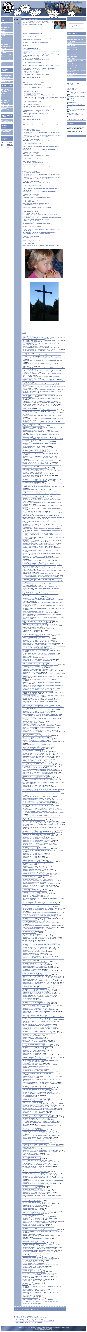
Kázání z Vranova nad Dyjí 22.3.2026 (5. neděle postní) (29, 1322)
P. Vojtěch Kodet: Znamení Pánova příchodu (34, 563)
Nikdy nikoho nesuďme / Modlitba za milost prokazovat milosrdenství (41, 398)
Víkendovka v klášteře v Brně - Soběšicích (34, 430)
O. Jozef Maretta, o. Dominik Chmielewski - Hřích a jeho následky (40, 594)
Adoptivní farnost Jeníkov (73, 65)
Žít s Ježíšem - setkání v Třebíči (31, 957)
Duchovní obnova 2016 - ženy (30, 847)
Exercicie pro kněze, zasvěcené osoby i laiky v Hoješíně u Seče (40, 908)
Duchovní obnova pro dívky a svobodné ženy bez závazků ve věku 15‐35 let (43, 413)
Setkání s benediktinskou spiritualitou (32, 1225)
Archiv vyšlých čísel (6, 133)
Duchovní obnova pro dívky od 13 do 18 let (34, 497)
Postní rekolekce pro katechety (31, 1208)
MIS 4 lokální (4, 102)
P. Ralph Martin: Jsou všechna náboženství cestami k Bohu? (39, 389)
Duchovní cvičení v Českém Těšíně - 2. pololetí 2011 (37, 1189)
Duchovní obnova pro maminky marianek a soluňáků (37, 730)
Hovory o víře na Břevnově (29, 760)
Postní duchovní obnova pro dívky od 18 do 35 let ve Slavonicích (40, 679)
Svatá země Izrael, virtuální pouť (75, 52)
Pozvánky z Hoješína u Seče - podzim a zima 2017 (36, 757)
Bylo (2, 37)
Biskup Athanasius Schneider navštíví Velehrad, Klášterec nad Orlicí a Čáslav (43, 824)
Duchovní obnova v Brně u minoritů (32, 1034)
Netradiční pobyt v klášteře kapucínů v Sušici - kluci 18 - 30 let (39, 976)
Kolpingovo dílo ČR (72, 68)
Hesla (2, 42)
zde (11, 142)
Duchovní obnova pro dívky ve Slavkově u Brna (35, 831)
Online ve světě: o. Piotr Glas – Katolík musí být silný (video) (39, 379)
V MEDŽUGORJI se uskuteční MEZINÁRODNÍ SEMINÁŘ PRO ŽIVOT (41, 779)
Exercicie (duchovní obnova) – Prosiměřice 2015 (35, 917)
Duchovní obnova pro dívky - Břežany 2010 (34, 1243)
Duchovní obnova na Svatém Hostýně (32, 837)
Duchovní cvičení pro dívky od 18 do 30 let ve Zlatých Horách (39, 1117)
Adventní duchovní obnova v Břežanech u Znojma (36, 873)
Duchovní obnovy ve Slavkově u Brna (32, 1101)
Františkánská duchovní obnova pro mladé (34, 669)
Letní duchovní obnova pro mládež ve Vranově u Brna (37, 902)
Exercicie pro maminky (28, 1056)
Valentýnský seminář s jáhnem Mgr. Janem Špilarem (36, 802)
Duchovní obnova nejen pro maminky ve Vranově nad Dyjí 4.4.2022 (41, 557)
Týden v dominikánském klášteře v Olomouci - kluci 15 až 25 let (40, 978)
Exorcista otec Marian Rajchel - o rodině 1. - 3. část (36, 475)
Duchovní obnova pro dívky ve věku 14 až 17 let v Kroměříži (39, 918)
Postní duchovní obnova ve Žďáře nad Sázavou (35, 786)
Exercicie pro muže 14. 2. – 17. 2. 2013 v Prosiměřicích (37, 1072)
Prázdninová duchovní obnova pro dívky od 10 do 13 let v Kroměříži (41, 827)
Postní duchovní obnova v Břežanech (32, 668)
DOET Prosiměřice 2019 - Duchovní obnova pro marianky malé (39, 692)
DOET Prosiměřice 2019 (29, 694)
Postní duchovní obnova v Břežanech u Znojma (35, 992)
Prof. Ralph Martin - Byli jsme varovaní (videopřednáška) (38, 528)
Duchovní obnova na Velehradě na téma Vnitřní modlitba (38, 725)
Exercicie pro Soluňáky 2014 (30, 1012)
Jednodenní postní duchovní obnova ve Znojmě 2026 (37, 347)
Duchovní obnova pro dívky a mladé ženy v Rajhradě (37, 659)
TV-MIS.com (57, 2)
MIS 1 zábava (4, 95)
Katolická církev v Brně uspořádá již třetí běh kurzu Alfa (37, 1135)
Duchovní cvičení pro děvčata (30, 1290)
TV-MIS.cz (67, 2)
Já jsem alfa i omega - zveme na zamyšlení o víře (36, 1273)
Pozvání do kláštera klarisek (30, 482)
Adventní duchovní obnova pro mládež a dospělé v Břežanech (39, 1230)
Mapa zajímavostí (5, 46)
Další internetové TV (72, 49)
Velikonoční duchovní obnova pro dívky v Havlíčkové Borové (39, 925)
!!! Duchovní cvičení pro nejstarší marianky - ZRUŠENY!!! (38, 915)
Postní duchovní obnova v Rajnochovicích (34, 1205)
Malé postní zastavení (28, 999)
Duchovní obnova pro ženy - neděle (32, 853)
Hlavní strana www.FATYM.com (5, 24)
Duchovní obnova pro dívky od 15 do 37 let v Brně (36, 641)
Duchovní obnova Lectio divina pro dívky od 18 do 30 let (37, 421)
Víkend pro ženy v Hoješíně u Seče (32, 896)
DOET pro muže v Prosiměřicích (31, 630)
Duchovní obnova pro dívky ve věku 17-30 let (34, 473)
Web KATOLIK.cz (71, 41)
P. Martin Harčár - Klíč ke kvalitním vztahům (34, 628)
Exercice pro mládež (28, 476)
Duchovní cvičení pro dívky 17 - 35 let (32, 583)
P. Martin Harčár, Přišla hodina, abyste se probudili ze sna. (38, 625)
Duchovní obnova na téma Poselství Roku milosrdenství (37, 880)
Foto (2, 39)
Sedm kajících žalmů (28, 1296)
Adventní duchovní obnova (29, 940)
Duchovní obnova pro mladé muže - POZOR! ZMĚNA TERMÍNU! (40, 1292)
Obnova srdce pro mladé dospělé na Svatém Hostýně (37, 544)
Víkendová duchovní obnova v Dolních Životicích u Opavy (38, 1211)
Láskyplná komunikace (28, 1167)
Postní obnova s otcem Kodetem (31, 672)
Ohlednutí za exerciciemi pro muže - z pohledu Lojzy (36, 621)
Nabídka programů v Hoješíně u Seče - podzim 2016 (37, 821)
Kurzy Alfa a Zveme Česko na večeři (32, 1185)
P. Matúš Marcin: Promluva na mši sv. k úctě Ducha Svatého (39, 575)
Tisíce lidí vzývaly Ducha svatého (31, 969)
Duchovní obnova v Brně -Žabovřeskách (33, 1050)
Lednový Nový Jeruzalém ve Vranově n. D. (34, 1160)
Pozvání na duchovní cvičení (30, 1049)
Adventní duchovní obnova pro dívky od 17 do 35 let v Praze (39, 753)
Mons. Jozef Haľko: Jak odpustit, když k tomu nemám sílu (38, 765)
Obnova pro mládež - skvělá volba (31, 750)
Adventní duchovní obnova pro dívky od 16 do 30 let (36, 573)
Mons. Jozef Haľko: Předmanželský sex (33, 762)
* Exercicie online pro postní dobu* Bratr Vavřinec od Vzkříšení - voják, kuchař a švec (36, 735)
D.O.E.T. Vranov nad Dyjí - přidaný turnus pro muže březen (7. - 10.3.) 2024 (43, 453)
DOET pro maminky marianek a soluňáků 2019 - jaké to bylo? (39, 670)
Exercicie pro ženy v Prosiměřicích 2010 (33, 1266)
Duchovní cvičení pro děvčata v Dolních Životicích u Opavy (38, 1247)
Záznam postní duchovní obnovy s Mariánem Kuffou (36, 343)
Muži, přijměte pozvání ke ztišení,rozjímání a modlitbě (31, 1156)
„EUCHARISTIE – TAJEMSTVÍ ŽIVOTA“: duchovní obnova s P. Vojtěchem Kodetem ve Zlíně (36, 1043)
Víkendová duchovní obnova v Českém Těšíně (35, 870)
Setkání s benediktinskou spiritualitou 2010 (34, 1257)
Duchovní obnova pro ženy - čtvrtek (32, 859)
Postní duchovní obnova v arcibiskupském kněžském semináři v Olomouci (42, 605)
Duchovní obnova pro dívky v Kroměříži (33, 689)
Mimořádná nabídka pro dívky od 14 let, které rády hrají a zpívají (40, 823)
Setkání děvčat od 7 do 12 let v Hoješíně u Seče (35, 776)
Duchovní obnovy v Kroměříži (30, 1086)
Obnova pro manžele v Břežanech (31, 1202)
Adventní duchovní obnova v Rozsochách (33, 876)
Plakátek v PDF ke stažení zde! (32, 24)
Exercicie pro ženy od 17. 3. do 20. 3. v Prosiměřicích (37, 1204)
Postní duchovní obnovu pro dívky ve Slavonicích (36, 660)
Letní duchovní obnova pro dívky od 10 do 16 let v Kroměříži (39, 1121)
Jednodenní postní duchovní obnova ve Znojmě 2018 (37, 738)
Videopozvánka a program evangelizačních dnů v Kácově (38, 1250)
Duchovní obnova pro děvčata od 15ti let (33, 964)
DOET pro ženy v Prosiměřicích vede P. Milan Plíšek (36, 624)
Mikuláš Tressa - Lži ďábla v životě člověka (34, 666)
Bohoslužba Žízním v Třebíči (30, 1037)
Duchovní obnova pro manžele (30, 1053)
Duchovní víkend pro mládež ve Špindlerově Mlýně (36, 1114)
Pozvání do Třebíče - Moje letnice (31, 1201)
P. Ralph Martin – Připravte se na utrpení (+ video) (36, 401)
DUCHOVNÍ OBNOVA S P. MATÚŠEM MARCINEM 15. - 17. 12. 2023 (41, 457)
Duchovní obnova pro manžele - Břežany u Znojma (36, 836)
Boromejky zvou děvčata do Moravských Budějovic (36, 1089)
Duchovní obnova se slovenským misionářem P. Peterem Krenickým (41, 944)
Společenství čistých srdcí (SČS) (75, 39)
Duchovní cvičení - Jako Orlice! (31, 1267)
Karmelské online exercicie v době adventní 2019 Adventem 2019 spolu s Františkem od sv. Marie (36, 638)
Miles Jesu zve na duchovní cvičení (32, 1260)
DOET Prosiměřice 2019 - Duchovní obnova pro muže (37, 688)
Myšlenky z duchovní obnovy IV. (31, 921)
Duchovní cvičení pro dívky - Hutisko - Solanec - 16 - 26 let (38, 980)
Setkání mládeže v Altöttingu (30, 1246)
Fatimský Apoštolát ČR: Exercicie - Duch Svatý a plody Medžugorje (41, 534)
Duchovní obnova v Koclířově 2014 (32, 1001)
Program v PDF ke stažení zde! (32, 33)
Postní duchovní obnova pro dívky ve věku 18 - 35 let (37, 612)
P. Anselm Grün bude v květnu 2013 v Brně (34, 1059)
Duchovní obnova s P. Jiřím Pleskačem (33, 1186)
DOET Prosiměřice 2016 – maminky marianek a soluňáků (38, 834)
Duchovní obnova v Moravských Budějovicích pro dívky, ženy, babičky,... (42, 1125)
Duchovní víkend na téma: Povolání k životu (34, 988)
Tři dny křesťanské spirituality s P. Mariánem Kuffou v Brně (38, 833)
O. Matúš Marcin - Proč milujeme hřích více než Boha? (37, 710)
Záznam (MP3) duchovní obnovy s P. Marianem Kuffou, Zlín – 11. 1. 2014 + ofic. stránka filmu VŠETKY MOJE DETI (43, 1017)
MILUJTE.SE (77, 2)
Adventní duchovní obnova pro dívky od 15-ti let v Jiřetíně (38, 1173)
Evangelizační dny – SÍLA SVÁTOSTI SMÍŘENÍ (35, 649)
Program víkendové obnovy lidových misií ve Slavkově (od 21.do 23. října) (42, 1177)
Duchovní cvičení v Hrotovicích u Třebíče (33, 879)
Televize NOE (70, 43)
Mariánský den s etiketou (29, 1215)
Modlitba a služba (27, 941)
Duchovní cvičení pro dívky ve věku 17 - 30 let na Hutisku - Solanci (40, 431)
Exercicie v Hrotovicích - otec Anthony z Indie (34, 1102)
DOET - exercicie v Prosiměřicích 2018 (33, 744)
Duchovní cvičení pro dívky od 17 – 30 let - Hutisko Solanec (38, 714)
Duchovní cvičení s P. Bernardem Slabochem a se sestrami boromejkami (42, 1198)
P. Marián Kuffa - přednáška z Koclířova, (33, 533)
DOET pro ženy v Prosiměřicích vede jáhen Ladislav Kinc (38, 620)
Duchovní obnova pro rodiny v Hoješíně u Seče (35, 894)
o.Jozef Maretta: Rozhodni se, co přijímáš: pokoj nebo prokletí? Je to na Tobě (43, 741)
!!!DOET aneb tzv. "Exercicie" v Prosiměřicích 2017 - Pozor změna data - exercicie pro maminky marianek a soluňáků (42, 810)
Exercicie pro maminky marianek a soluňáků (34, 1289)
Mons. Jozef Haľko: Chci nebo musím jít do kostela (36, 763)
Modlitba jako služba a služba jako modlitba (34, 1119)
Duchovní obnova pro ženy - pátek (31, 857)
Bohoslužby (4, 29)
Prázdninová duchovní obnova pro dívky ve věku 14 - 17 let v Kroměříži (42, 650)
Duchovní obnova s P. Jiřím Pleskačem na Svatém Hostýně (38, 1150)
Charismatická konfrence (29, 1241)
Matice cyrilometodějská (73, 54)
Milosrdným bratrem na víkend (30, 867)
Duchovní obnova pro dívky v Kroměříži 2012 (34, 1106)
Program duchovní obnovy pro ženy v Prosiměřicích (36, 1137)
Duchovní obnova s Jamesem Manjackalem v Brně (36, 989)
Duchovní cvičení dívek (29, 1256)
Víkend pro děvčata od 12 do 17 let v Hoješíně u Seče (37, 778)
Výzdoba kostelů (5, 56)
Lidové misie (4, 44)
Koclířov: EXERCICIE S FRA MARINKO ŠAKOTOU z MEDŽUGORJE (41, 805)
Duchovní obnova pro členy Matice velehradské (35, 759)
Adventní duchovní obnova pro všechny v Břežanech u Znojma (39, 938)
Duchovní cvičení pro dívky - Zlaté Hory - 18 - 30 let (36, 979)
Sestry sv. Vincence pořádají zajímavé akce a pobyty (37, 1009)
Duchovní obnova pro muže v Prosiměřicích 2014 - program (38, 1011)
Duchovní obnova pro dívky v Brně (32, 704)
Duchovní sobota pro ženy (29, 872)
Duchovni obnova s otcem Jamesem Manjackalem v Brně (38, 970)
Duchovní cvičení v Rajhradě (30, 1298)
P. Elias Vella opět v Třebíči (30, 1263)
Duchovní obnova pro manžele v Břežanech (34, 838)
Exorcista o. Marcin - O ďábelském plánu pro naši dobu (37, 644)
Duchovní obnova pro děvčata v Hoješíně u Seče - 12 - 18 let (39, 982)
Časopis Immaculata (72, 56)
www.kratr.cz (38, 39)
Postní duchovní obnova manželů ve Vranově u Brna (37, 1088)
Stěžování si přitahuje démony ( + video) (33, 350)
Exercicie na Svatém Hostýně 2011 (32, 1214)
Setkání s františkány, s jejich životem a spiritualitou (36, 943)
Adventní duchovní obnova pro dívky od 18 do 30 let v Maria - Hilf (40, 1028)
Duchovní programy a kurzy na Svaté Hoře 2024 (35, 450)
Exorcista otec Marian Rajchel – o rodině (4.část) (35, 469)
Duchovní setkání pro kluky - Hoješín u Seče (34, 962)
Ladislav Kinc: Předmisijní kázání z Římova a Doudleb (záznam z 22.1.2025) (34, 1321)
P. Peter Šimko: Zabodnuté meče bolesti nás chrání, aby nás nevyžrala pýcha (43, 486)
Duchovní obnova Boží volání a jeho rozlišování (35, 1238)
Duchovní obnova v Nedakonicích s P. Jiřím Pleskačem (37, 1227)
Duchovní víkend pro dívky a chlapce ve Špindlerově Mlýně (38, 1082)
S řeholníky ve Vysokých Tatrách (31, 889)
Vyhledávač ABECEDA (72, 73)
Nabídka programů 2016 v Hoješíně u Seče (34, 869)
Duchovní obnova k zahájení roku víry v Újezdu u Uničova (38, 1115)
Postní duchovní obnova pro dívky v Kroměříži (35, 1138)
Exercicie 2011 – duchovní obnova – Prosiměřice (35, 1212)
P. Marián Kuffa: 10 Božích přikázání (32, 1063)
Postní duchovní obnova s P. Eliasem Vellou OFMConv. (37, 862)
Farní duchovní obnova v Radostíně (32, 1163)
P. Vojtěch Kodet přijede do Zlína (31, 767)
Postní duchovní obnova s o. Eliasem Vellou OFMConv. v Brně (39, 1144)
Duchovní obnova (27, 344)
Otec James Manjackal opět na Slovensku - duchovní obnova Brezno (41, 718)
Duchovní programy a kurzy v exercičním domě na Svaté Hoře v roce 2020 (43, 608)
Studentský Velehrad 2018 (29, 723)
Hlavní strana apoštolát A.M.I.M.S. (6, 74)
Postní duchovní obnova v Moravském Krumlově (35, 1131)
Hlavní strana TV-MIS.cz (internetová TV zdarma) (6, 90)
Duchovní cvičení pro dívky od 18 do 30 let (34, 891)
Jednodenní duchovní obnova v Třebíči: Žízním (35, 949)
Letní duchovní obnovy (28, 585)
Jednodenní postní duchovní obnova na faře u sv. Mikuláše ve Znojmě (41, 1083)
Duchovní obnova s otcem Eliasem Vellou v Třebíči (36, 1002)
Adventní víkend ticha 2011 (30, 1209)
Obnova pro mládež (27, 1269)
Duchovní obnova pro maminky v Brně (33, 1008)
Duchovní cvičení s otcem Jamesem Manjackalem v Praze (38, 1109)
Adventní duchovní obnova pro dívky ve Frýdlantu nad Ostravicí (40, 1105)
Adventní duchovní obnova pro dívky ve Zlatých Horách (37, 1235)
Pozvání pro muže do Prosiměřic (31, 1219)
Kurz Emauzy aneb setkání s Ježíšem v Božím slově (36, 1251)
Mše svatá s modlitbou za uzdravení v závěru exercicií (37, 815)
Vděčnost (25, 1285)
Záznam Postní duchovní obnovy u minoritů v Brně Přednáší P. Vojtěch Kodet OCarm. (36, 662)
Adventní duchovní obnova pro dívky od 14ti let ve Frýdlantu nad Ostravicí (42, 1180)
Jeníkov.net (70, 63)
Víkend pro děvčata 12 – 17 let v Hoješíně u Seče (36, 885)
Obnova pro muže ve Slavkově (30, 1095)
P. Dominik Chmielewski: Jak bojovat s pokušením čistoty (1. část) (40, 384)
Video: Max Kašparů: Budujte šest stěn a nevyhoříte (36, 991)
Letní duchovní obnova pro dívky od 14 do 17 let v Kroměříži (39, 830)
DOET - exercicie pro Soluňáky (31, 627)
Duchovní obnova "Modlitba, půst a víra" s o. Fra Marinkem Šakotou (41, 443)
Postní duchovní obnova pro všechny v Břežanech (36, 1264)
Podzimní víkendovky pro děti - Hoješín (33, 426)
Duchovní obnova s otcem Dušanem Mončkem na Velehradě (39, 772)
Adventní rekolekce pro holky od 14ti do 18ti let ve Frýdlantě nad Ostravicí (42, 1231)
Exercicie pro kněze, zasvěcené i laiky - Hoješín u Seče (37, 705)
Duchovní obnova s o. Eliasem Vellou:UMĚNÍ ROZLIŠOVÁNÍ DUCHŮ (32, 1014)
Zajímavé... (4, 52)
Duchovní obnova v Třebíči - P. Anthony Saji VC (35, 1047)
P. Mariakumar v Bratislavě (29, 1280)
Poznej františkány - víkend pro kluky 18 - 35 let (35, 875)
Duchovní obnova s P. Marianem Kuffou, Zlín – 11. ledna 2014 (39, 1020)
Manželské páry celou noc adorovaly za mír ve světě (37, 956)
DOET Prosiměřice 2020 (29, 631)
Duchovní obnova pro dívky (30, 1035)
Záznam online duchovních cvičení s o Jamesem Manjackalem (39, 576)
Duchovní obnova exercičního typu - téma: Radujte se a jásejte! (40, 665)
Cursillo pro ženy (27, 998)
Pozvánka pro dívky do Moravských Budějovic (35, 1172)
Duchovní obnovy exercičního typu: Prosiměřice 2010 (37, 1259)
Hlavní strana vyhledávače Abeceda (6, 121)
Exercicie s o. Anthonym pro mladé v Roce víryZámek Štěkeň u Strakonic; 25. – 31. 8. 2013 (35, 1039)
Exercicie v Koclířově (28, 1234)
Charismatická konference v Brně (31, 1193)
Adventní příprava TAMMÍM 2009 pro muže (34, 1275)
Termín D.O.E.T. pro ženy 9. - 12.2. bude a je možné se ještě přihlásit (41, 508)
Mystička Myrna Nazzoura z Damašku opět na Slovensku (38, 653)
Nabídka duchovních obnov (30, 878)
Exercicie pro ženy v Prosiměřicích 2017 (33, 788)
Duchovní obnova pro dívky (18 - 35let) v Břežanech (36, 1054)
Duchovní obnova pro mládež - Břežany (33, 712)
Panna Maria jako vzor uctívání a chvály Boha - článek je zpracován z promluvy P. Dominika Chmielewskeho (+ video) (41, 355)
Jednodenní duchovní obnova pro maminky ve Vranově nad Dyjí (40, 349)
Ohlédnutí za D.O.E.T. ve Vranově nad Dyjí (34, 446)
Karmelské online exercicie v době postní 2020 (35, 611)
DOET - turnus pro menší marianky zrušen (34, 623)
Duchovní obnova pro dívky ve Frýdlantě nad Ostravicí (37, 1031)
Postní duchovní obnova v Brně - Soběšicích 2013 (36, 1070)
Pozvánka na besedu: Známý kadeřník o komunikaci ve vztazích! (40, 491)
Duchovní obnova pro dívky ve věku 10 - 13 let (35, 640)
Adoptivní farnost (5, 33)
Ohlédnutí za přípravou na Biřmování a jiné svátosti (36, 1164)
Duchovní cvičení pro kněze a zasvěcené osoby (35, 966)
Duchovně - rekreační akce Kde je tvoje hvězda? (35, 963)
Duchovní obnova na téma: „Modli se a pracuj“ (35, 775)
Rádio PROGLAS (71, 45)
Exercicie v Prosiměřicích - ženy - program (34, 740)
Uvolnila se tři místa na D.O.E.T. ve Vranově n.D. (35, 437)
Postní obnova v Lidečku (29, 933)
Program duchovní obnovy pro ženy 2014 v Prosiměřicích (38, 1005)
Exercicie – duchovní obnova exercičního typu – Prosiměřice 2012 (40, 1133)
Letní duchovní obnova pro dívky (31, 597)
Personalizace (4, 62)
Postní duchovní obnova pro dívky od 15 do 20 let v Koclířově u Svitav (41, 1140)
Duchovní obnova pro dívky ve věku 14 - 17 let (35, 711)
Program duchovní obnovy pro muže (32, 1154)
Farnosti (3, 31)
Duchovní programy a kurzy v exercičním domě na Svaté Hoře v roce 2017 (43, 794)
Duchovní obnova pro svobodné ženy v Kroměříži (36, 456)
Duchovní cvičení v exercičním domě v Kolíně (35, 1190)
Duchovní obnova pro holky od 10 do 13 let (34, 598)
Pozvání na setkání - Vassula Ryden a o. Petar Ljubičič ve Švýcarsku (41, 494)
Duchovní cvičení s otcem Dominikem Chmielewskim (37, 586)
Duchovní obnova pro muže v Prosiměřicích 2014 (36, 1004)
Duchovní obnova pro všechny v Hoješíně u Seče (36, 796)
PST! (23, 1237)
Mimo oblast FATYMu (6, 54)
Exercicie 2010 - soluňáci (29, 1261)
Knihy (2, 50)
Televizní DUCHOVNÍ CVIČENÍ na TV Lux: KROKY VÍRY (38, 993)
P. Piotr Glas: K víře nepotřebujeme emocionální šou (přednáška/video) (42, 530)
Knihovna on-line (5, 77)
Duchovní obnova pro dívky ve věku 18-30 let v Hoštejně (38, 479)
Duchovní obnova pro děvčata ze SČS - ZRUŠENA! (36, 1218)
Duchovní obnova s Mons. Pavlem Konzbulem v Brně (37, 804)
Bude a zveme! (5, 27)
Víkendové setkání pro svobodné (31, 953)
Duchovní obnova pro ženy (29, 856)
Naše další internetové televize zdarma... (6, 110)
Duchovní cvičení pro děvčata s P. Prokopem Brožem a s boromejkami (41, 1195)
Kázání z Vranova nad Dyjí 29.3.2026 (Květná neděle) (29, 1319)
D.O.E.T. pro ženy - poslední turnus (32, 346)
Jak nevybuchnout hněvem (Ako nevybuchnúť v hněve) (37, 766)
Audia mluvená (5, 106)
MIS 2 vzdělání (5, 98)
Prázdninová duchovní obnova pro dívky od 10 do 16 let (37, 1046)
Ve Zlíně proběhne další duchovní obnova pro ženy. (36, 914)
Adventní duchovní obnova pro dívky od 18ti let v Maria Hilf (38, 1108)
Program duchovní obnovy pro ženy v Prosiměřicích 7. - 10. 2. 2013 (41, 1073)
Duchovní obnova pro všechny (30, 950)
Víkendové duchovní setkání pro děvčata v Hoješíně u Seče (38, 543)
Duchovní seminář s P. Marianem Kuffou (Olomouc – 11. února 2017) (41, 791)
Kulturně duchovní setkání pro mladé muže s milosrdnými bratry (40, 731)
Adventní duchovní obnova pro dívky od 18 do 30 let (36, 947)
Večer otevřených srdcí (28, 1295)
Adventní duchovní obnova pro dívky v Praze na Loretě (37, 699)
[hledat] (76, 26)
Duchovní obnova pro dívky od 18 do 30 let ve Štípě (36, 1027)
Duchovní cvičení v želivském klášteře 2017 (34, 798)
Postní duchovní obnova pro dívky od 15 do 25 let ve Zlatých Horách (41, 1079)
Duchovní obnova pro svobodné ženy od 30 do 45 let (37, 515)
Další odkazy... (70, 75)
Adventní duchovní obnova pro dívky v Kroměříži (35, 463)
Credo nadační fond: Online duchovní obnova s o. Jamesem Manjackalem (42, 581)
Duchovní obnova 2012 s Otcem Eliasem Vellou (35, 1222)
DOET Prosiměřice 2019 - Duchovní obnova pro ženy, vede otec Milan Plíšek (43, 673)
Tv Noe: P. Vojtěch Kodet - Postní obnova (33, 936)
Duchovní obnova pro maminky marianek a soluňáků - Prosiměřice (40, 1253)
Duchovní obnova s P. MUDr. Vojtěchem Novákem (36, 754)
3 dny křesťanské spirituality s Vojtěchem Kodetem (36, 769)
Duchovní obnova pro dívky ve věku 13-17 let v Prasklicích (38, 478)
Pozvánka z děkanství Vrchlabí (30, 882)
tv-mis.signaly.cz (6, 144)
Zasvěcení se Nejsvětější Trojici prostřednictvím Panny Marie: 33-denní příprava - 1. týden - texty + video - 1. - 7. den (42, 578)
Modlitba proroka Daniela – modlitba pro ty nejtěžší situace (38, 394)
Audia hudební (5, 104)
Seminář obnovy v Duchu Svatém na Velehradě (35, 1143)
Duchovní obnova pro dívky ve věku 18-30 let (34, 481)
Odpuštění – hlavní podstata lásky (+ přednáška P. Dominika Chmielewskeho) (43, 357)
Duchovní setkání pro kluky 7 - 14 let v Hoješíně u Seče (37, 883)
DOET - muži (26, 865)
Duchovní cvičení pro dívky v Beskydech (33, 1118)
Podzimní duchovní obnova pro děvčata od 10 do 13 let (37, 756)
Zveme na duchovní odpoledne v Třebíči (33, 1272)
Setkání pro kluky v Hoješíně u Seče (32, 541)
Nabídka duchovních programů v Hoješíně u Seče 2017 (37, 808)
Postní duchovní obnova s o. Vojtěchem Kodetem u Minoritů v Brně (40, 922)
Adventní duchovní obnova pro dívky (32, 411)
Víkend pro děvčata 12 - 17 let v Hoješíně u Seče (36, 844)
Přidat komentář (33, 1303)
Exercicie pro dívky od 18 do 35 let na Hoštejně (35, 546)
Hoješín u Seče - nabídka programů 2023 (33, 498)
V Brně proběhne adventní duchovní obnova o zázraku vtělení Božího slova (43, 812)
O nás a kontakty (5, 59)
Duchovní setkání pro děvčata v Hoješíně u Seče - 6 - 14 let (38, 983)
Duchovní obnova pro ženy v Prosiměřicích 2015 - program (38, 937)
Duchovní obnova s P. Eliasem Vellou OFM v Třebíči (36, 1162)
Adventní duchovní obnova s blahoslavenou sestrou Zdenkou (39, 1033)
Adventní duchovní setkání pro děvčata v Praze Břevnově (38, 1099)
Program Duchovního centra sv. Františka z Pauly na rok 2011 (39, 1221)
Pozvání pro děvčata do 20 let (30, 562)
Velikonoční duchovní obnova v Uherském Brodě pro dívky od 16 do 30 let (42, 850)
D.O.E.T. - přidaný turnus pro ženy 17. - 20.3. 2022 (36, 560)
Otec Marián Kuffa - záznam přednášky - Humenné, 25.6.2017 (39, 746)
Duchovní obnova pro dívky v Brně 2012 (33, 1111)
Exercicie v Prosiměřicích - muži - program (34, 737)
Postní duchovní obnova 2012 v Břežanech (34, 1130)
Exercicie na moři (27, 888)
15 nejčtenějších (5, 64)
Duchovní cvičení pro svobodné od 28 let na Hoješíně (37, 967)
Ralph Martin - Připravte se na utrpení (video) (34, 468)
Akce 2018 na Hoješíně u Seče (31, 733)
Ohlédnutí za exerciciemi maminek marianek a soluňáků (37, 773)
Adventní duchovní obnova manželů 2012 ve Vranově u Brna (39, 1104)
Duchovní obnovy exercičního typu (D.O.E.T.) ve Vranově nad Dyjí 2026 (42, 360)
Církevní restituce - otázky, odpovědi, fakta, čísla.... (76, 71)
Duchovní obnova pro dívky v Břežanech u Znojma (36, 1192)
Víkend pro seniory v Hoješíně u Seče (32, 895)
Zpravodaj (3, 35)
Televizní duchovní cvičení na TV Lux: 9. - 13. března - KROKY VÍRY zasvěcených (37, 929)
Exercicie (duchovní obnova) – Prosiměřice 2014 (35, 995)
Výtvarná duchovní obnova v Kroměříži (33, 721)
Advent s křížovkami (28, 408)
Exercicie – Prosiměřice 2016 (30, 846)
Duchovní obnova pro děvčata (30, 1051)
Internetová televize (72, 47)
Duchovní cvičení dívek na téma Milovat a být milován (37, 1244)
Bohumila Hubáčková (31, 1301)
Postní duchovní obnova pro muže (31, 449)
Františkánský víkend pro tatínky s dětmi (33, 892)
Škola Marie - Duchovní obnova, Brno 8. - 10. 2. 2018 (37, 691)
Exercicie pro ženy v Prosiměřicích (32, 1006)
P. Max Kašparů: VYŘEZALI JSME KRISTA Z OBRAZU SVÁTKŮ (40, 405)
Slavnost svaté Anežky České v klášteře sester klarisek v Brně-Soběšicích (42, 1169)
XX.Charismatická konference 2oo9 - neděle (34, 1279)
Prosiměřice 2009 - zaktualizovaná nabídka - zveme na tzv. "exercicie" (41, 1286)
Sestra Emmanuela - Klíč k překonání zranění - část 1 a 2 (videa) (40, 550)
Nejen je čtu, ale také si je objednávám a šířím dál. (73, 114)
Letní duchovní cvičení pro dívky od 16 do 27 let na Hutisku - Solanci (41, 904)
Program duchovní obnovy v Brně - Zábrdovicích (35, 1025)
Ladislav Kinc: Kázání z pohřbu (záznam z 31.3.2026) (28, 1316)
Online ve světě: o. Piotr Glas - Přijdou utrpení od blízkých (38, 402)
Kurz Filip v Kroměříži (28, 1148)
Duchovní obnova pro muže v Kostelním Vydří (35, 841)
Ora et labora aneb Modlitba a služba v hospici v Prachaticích (39, 912)
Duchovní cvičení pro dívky (29, 1282)
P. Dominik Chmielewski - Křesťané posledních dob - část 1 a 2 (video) (41, 415)
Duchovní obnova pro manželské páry (32, 1206)
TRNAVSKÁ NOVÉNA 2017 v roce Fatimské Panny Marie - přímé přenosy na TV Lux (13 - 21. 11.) (38, 748)
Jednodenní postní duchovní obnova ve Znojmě (35, 442)
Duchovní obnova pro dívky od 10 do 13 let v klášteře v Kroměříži (40, 817)
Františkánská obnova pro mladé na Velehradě (35, 724)
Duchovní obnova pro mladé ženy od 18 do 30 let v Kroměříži (39, 410)
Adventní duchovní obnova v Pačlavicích (33, 1224)
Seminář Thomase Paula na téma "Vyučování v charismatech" (39, 1057)
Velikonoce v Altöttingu (28, 1128)
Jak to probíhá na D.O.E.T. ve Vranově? (33, 511)
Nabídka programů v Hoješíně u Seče (32, 934)
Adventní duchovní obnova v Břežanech (33, 1091)
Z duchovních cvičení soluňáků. (31, 1159)
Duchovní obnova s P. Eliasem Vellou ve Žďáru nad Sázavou (39, 770)
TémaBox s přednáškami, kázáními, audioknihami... (76, 61)
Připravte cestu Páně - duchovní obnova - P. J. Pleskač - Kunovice (40, 1021)
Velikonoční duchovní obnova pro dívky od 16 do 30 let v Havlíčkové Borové (43, 909)
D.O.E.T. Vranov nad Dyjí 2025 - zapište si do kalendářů (37, 404)
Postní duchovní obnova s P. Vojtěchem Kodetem (36, 849)
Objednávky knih (5, 81)
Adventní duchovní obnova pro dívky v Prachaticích (36, 363)
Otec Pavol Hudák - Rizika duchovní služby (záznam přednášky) (40, 789)
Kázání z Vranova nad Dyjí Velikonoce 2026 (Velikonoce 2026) (31, 1317)
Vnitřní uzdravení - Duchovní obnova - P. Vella (35, 1041)
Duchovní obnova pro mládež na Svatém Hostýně (36, 1276)
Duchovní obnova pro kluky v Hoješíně (33, 1112)
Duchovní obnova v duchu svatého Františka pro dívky (37, 886)
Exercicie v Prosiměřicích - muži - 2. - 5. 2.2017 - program (38, 799)
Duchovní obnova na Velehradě (31, 657)
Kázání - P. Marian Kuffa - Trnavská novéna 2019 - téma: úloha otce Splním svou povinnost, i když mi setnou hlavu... (41, 635)
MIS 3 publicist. (5, 100)
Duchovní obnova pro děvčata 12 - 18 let (33, 954)
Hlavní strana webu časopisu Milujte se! (6, 131)
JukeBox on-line (71, 58)
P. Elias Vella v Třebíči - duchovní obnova (33, 820)
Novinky (3, 93)
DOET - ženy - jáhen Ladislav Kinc (31, 860)
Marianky (3, 48)
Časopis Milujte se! (72, 37)
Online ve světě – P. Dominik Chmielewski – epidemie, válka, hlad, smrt (42, 547)
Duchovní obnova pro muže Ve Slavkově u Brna (35, 752)
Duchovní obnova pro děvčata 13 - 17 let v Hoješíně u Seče (38, 540)
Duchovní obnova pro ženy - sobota (32, 854)
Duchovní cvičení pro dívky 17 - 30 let (32, 489)
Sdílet (24, 333)
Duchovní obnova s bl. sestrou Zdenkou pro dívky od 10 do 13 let (40, 701)
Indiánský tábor (26, 1277)
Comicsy (3, 79)
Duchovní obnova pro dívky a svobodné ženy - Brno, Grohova (39, 643)
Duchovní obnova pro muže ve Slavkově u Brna (35, 1176)
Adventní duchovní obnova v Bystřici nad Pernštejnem (37, 1092)
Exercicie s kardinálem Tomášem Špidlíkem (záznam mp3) (38, 1093)
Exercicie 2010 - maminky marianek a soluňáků (35, 1248)
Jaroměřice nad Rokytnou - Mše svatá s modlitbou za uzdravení (32, 1097)
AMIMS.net (47, 2)
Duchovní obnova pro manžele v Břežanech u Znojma (37, 907)
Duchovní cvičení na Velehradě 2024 (32, 452)
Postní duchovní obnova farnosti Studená (33, 447)
